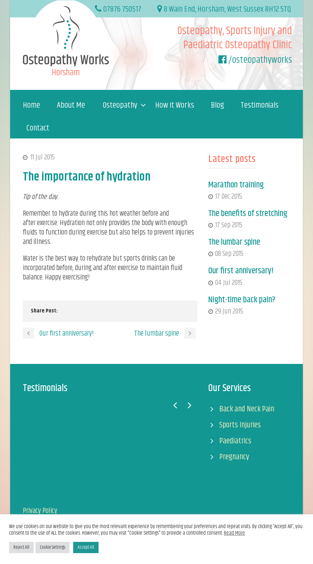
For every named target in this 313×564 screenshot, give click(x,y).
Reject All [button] (21, 547)
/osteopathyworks (260, 60)
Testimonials (260, 105)
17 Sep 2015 (228, 225)
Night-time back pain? (241, 299)
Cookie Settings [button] (52, 547)
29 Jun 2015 (229, 311)
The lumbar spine (234, 242)
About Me (71, 105)
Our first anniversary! (241, 270)
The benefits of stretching (247, 213)
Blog (217, 105)
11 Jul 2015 (42, 157)
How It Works (174, 105)
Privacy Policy (40, 511)
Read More (234, 533)
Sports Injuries (240, 425)
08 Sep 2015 (229, 254)
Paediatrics (235, 441)
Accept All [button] (86, 547)
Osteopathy (120, 105)
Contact (37, 128)
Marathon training (236, 184)
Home (31, 105)
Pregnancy (234, 457)
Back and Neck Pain (246, 409)
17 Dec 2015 (228, 196)
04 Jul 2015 (228, 283)
